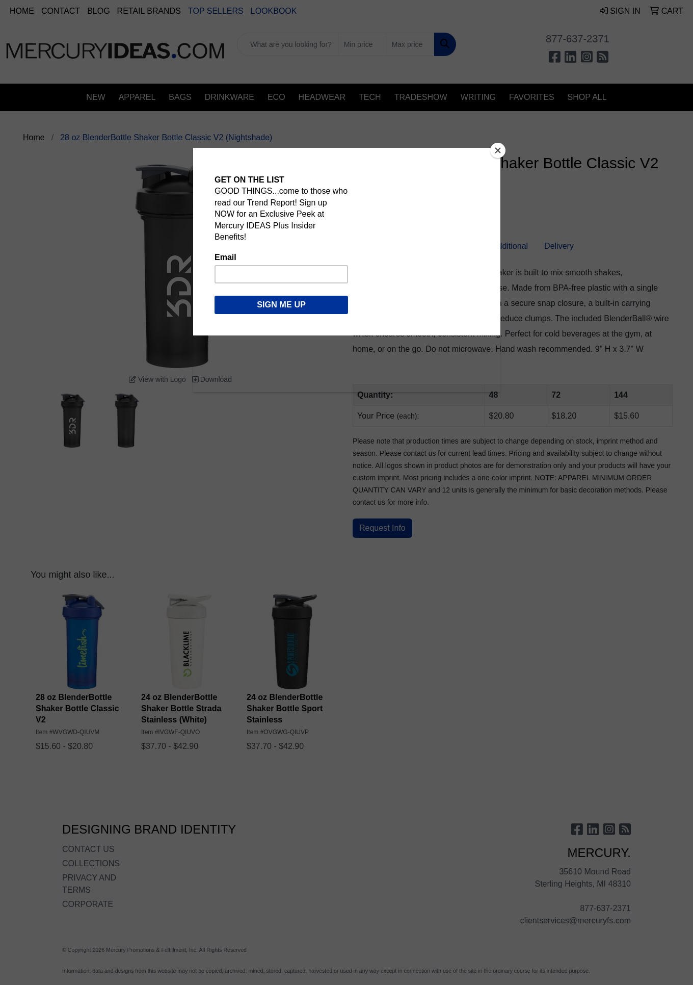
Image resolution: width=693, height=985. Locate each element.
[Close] (497, 150)
